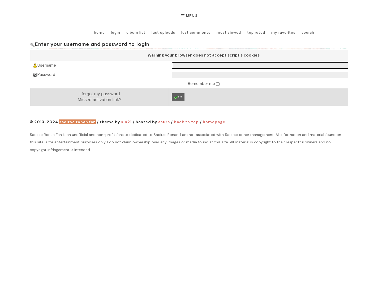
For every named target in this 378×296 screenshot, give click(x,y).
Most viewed (229, 32)
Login (115, 32)
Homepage (214, 121)
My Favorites (283, 32)
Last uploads (163, 32)
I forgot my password (99, 93)
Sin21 (126, 121)
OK (178, 97)
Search (308, 32)
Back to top (186, 121)
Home (99, 32)
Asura (164, 121)
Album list (135, 32)
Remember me (202, 83)
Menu (191, 16)
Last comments (196, 32)
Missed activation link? (99, 99)
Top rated (256, 32)
